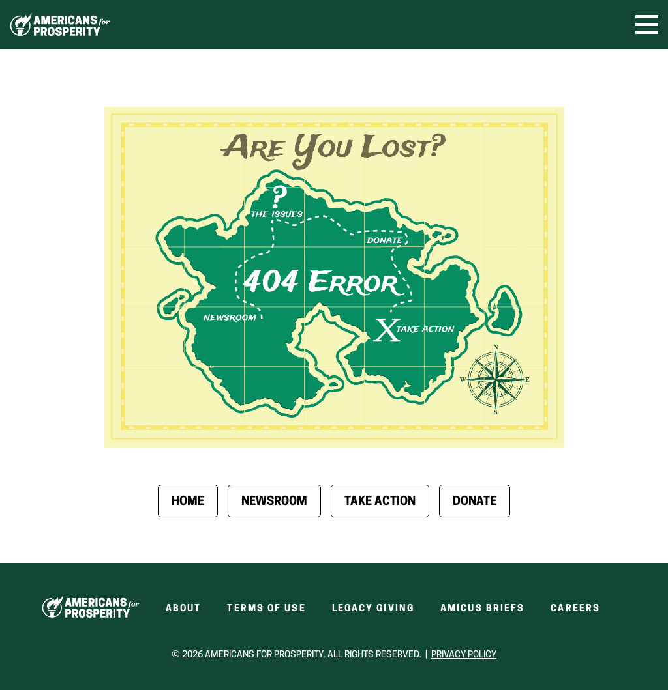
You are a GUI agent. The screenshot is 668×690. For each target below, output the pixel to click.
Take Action (380, 502)
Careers (575, 609)
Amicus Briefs (482, 609)
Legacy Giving (373, 609)
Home (188, 502)
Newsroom (274, 502)
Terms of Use (266, 609)
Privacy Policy (463, 655)
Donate (474, 502)
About (184, 609)
